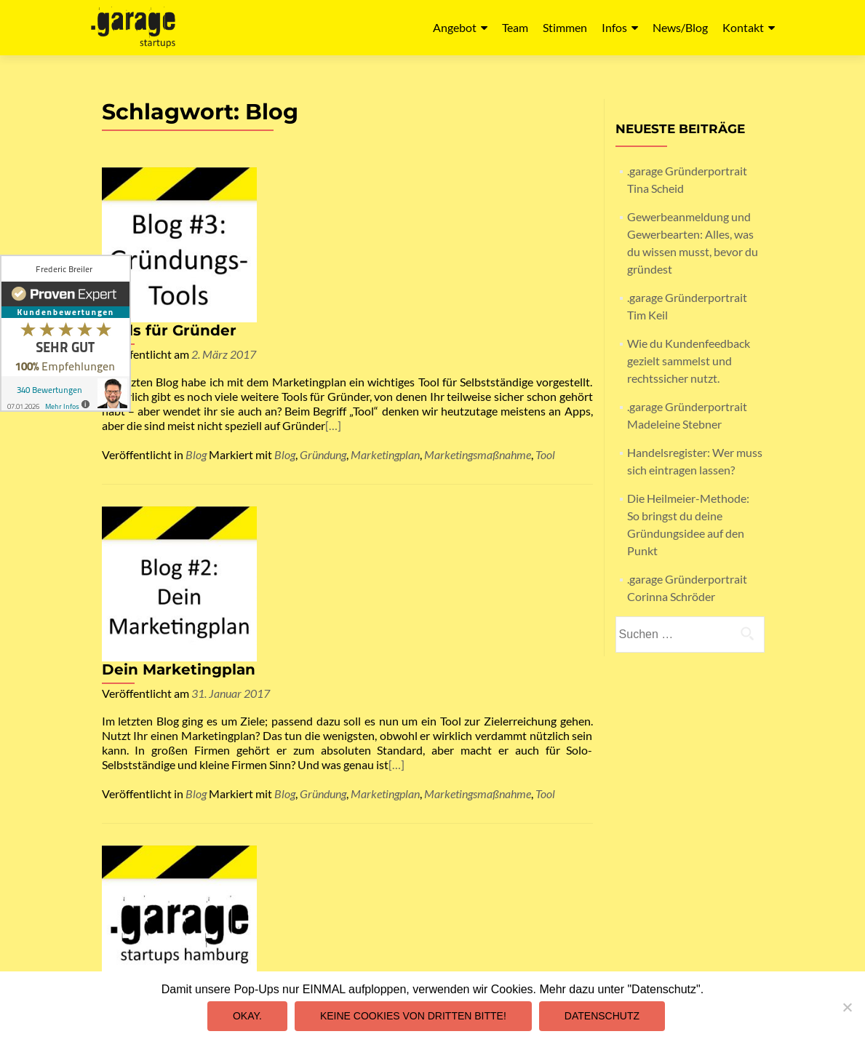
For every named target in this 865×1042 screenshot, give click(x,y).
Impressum (547, 824)
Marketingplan (385, 321)
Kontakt (743, 27)
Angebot (455, 27)
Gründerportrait (300, 748)
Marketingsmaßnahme (477, 321)
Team (515, 27)
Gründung (323, 321)
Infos (614, 27)
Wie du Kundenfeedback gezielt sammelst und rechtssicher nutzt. (688, 360)
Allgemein (209, 748)
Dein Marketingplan (338, 381)
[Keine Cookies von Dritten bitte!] (847, 1007)
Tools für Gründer (329, 175)
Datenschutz (546, 839)
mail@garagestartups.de (347, 970)
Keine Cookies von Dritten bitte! (413, 1016)
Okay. (247, 1016)
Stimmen (565, 27)
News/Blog (680, 27)
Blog (196, 321)
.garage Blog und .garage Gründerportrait (421, 587)
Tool (545, 321)
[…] (313, 299)
